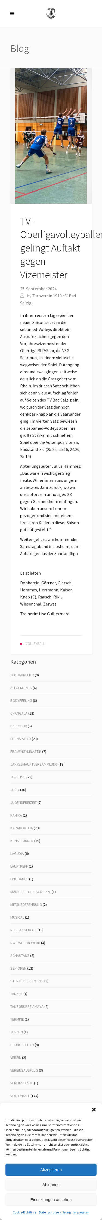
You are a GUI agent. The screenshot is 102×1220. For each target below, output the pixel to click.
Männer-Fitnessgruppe (30, 891)
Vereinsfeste (21, 1083)
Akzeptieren (51, 1169)
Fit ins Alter (20, 738)
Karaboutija (21, 828)
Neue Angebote (23, 930)
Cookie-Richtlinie (24, 1212)
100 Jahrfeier (22, 675)
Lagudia (17, 853)
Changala (18, 713)
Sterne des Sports (27, 981)
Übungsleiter (22, 1044)
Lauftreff (19, 866)
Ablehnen (51, 1184)
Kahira (16, 815)
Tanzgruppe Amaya (27, 1006)
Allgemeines (21, 687)
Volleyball (20, 1095)
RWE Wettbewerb (25, 942)
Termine (17, 1019)
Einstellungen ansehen (51, 1199)
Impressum (81, 1212)
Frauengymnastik (25, 751)
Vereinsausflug (24, 1070)
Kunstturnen (21, 840)
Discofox (18, 726)
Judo (14, 789)
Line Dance (19, 879)
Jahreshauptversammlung (34, 764)
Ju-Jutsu (18, 777)
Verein (15, 1057)
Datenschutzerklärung (55, 1212)
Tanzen (16, 993)
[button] (94, 1109)
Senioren (18, 968)
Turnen (16, 1032)
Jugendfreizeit (23, 802)
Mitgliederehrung (26, 904)
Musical (17, 917)
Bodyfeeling (21, 700)
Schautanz (19, 955)
